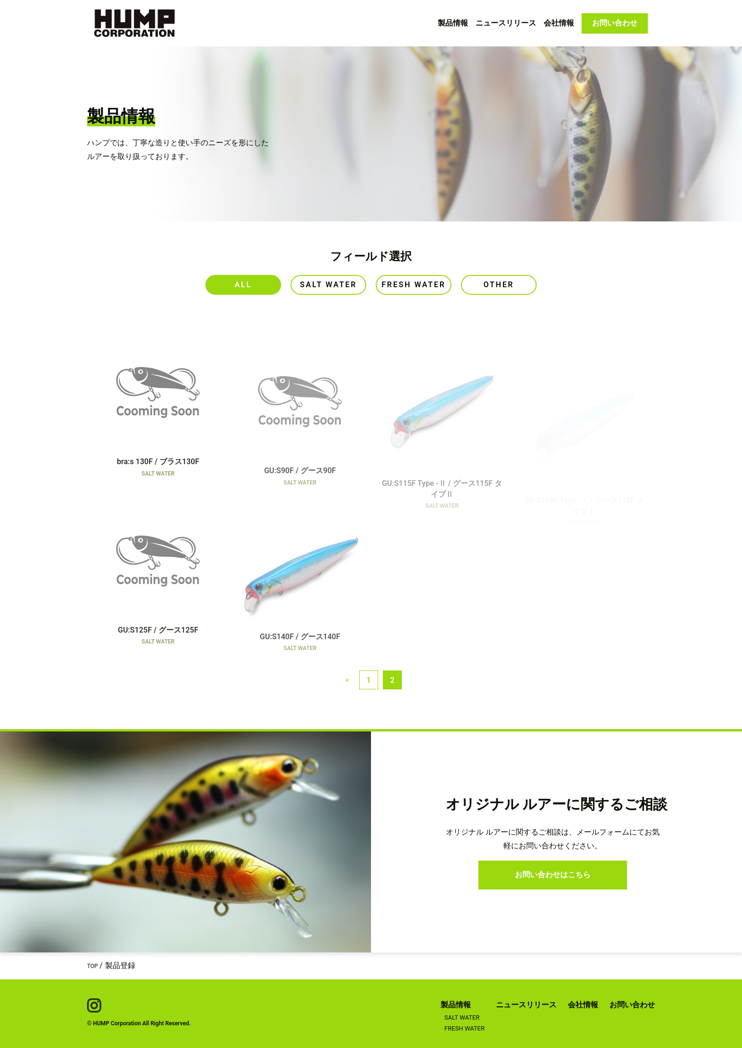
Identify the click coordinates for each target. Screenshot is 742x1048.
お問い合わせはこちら (553, 874)
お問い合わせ (614, 22)
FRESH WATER (464, 1028)
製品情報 (453, 22)
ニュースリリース (506, 22)
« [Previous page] (347, 679)
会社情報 (559, 22)
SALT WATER (461, 1017)
